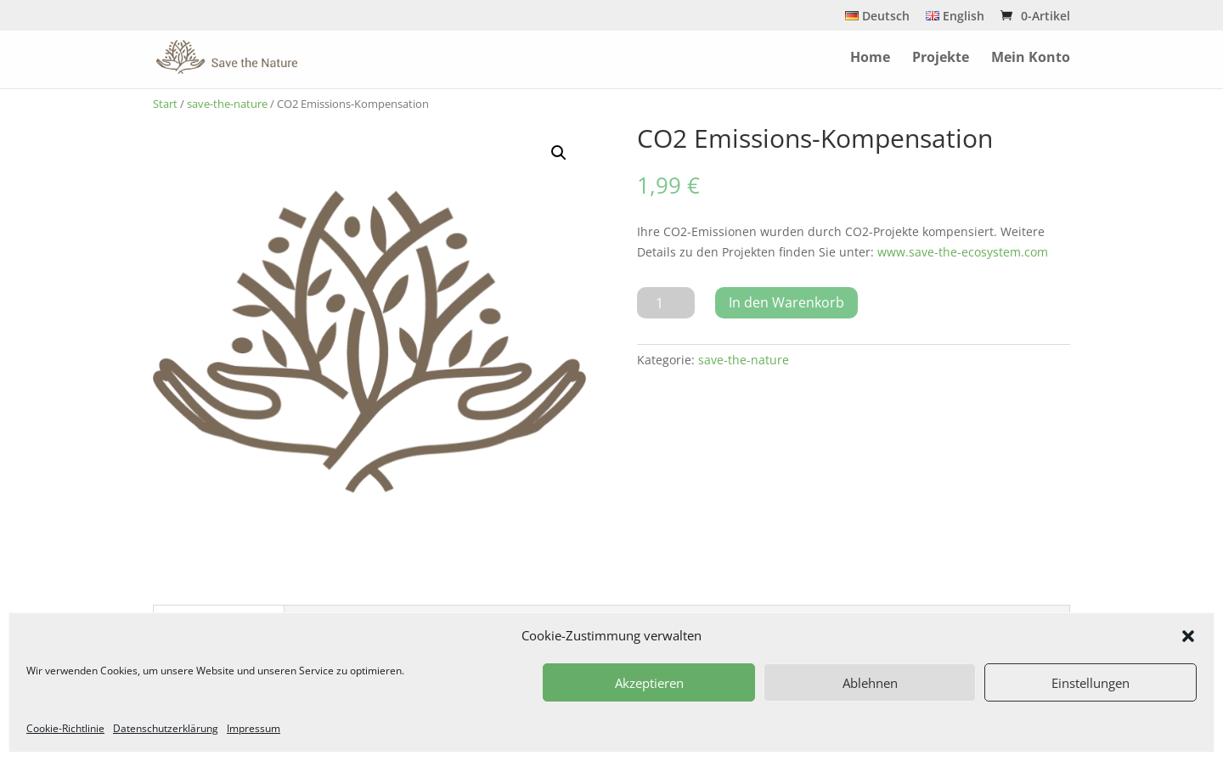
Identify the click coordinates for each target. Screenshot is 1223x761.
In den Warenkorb (786, 302)
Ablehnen (870, 682)
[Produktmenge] (666, 302)
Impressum (253, 728)
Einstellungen (1090, 682)
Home (870, 58)
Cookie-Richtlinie (65, 728)
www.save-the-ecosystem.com (962, 252)
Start (165, 103)
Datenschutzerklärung (165, 728)
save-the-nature (227, 103)
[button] (1188, 636)
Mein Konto (1030, 58)
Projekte (940, 58)
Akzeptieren (649, 682)
